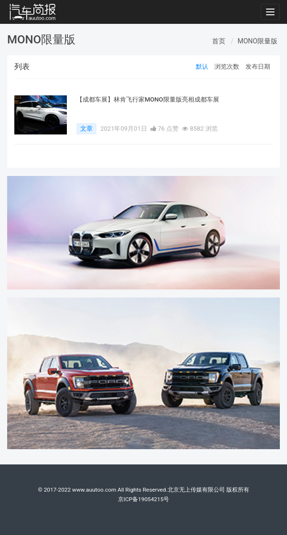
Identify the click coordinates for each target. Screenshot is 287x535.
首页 (218, 41)
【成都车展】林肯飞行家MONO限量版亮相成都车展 (147, 99)
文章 (86, 128)
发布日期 (257, 66)
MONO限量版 (257, 41)
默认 (202, 66)
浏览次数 (226, 66)
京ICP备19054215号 (144, 499)
